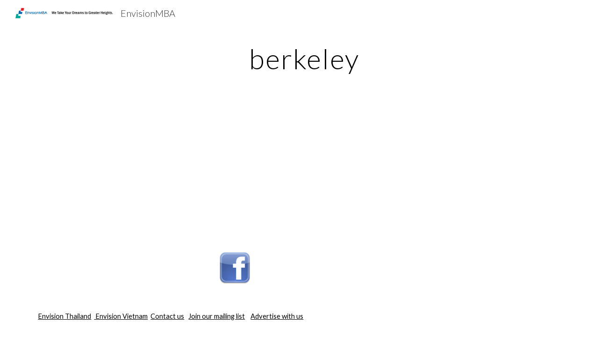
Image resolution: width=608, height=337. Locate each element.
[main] (303, 58)
